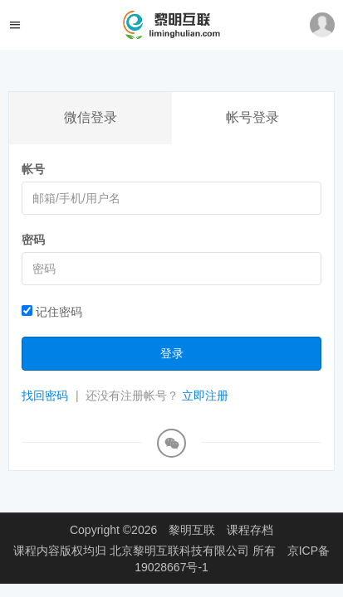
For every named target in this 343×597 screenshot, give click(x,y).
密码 (33, 239)
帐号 (33, 169)
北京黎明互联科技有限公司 (181, 550)
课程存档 (250, 529)
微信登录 (90, 117)
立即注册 (205, 395)
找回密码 (45, 395)
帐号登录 (252, 117)
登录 (172, 353)
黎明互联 (192, 529)
